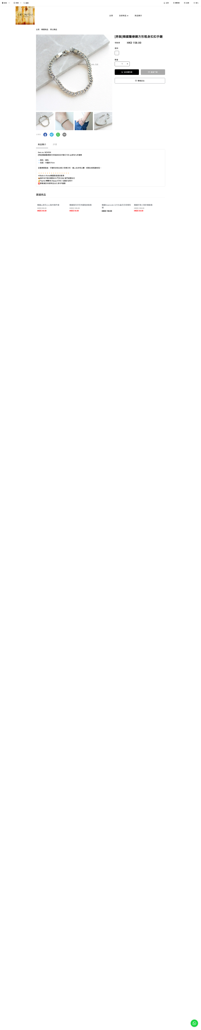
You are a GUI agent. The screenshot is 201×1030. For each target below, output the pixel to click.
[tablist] (100, 145)
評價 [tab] (55, 144)
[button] (45, 135)
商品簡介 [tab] (42, 144)
